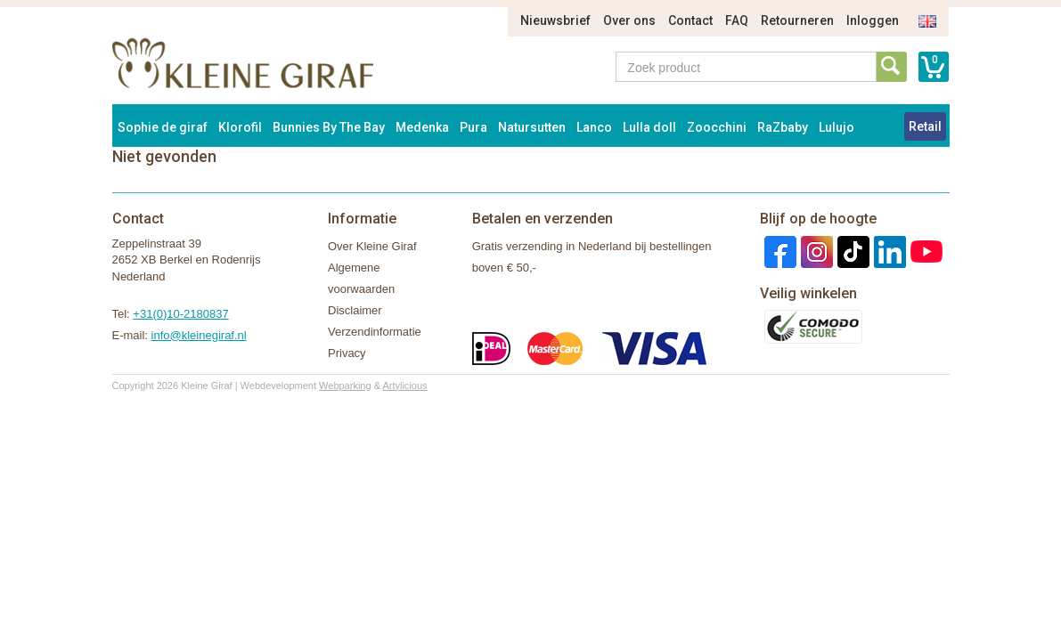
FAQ (736, 20)
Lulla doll (649, 127)
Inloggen (872, 20)
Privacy (347, 353)
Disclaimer (355, 310)
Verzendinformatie (374, 331)
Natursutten (532, 127)
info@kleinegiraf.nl (199, 335)
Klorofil (240, 127)
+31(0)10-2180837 (180, 313)
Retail (925, 126)
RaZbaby (782, 127)
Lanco (594, 127)
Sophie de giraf (163, 127)
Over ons (629, 20)
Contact (690, 20)
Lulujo (836, 127)
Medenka (422, 127)
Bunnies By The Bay (329, 127)
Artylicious (404, 385)
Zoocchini (717, 127)
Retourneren (797, 20)
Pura (473, 127)
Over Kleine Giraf (372, 246)
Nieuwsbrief (555, 20)
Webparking (345, 385)
